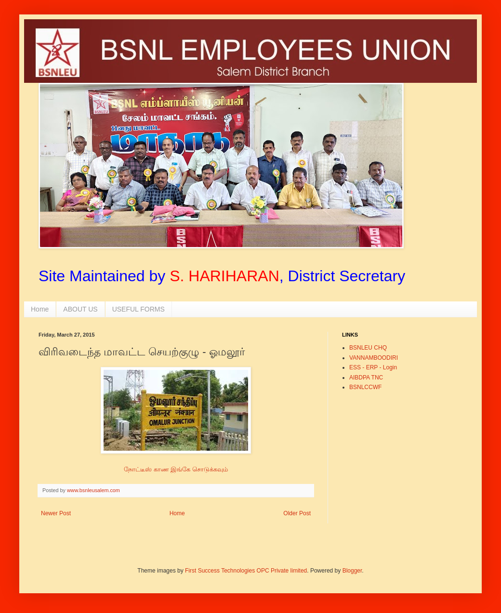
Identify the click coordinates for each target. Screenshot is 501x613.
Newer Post (56, 513)
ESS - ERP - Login (373, 367)
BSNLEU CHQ (368, 347)
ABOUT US (80, 309)
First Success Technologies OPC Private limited (246, 570)
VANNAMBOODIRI (373, 357)
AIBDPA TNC (366, 377)
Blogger (352, 570)
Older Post (297, 513)
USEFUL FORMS (138, 309)
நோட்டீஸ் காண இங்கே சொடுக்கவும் (176, 469)
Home (40, 309)
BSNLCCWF (365, 387)
